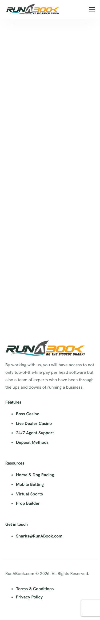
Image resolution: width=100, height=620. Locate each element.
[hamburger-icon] (92, 9)
